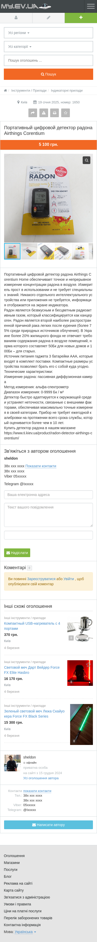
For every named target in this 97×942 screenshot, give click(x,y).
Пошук (48, 74)
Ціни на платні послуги (22, 911)
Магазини (12, 863)
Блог (8, 876)
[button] (29, 251)
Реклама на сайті (18, 883)
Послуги (10, 870)
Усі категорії (19, 47)
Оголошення (14, 856)
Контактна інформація (22, 925)
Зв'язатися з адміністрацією (27, 897)
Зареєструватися (41, 579)
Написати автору (48, 825)
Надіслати (17, 553)
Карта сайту (14, 890)
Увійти (68, 579)
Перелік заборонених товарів (28, 918)
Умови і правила (17, 904)
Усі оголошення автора (41, 778)
